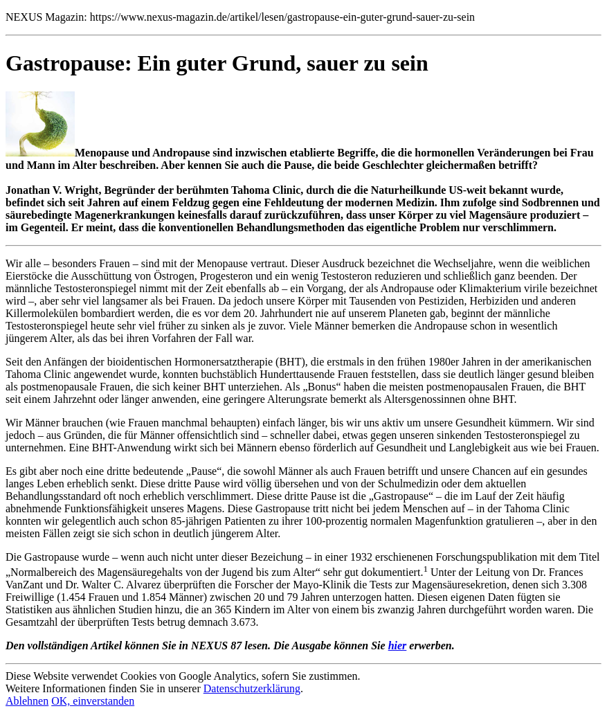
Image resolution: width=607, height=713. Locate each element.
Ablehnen (27, 701)
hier (397, 645)
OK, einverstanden (92, 701)
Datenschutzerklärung (251, 688)
